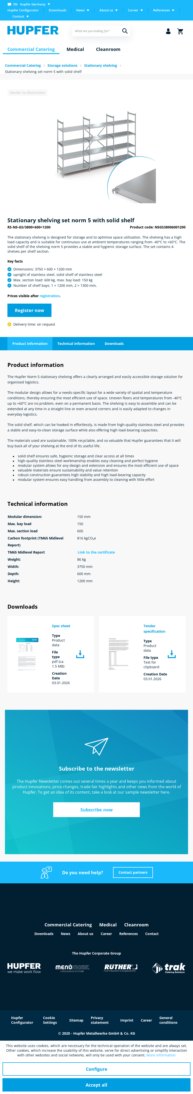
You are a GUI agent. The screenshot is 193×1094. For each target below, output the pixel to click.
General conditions (168, 1020)
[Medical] (75, 49)
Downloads (57, 10)
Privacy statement (100, 1020)
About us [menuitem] (106, 10)
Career (106, 933)
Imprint (126, 1020)
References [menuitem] (161, 10)
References (128, 933)
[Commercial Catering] (31, 49)
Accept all (96, 1085)
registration (50, 295)
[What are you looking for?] (101, 30)
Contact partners (133, 872)
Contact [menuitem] (18, 16)
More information (161, 1055)
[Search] (125, 30)
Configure (96, 1069)
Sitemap (76, 1020)
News (65, 933)
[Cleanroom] (108, 49)
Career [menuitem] (133, 10)
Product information (30, 343)
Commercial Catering (68, 925)
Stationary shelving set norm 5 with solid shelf (43, 71)
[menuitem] (29, 4)
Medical (108, 925)
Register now (29, 310)
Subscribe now (96, 810)
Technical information (76, 343)
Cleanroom (136, 925)
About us (85, 933)
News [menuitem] (80, 10)
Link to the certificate (96, 552)
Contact (152, 933)
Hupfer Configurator (23, 10)
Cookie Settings (50, 1020)
